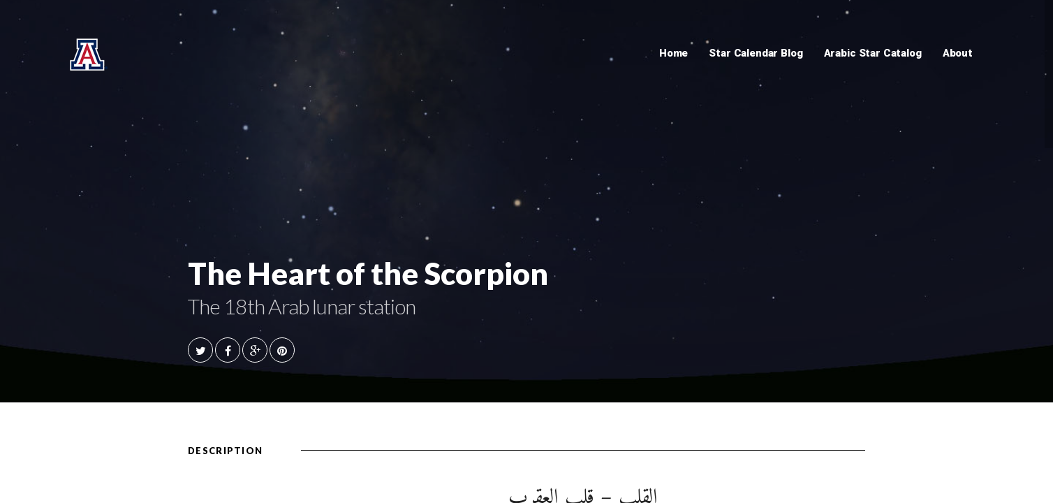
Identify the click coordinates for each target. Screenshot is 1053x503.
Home (673, 53)
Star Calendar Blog (755, 53)
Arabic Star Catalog (873, 53)
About (958, 53)
